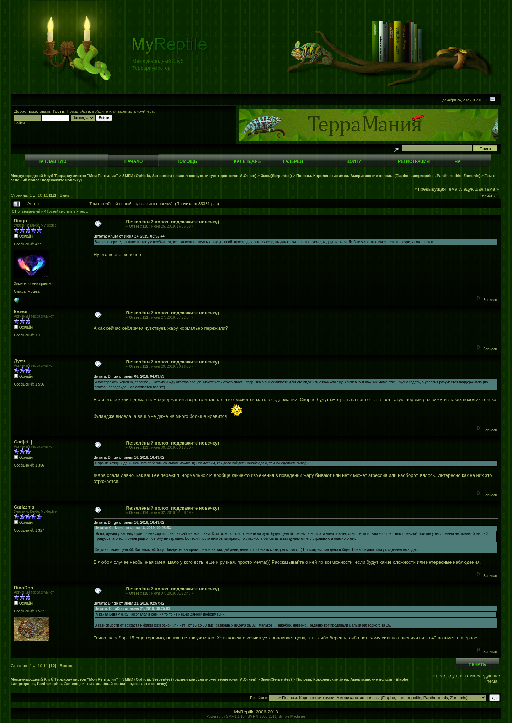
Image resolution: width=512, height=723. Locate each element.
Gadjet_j (23, 442)
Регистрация (414, 161)
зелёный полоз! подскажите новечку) (46, 180)
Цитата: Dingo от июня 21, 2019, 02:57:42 (129, 603)
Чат (459, 161)
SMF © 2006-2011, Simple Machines (276, 716)
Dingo (20, 220)
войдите (100, 111)
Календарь (247, 161)
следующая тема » (479, 189)
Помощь (186, 161)
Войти (354, 161)
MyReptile (244, 711)
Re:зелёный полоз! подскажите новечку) (172, 221)
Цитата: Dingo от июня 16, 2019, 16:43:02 (129, 457)
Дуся (19, 360)
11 (45, 195)
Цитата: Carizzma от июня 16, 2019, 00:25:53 (133, 528)
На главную (52, 161)
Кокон (20, 311)
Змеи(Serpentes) (276, 176)
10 (40, 195)
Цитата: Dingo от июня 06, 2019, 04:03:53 (129, 376)
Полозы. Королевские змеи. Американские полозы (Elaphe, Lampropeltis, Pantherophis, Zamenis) (388, 176)
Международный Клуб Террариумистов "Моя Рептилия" (64, 176)
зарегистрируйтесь (135, 111)
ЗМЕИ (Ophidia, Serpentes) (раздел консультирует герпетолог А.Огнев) (189, 176)
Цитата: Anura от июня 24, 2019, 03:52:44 (129, 236)
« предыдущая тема (435, 189)
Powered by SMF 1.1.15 (226, 716)
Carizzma (24, 507)
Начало (133, 161)
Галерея (293, 161)
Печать (488, 196)
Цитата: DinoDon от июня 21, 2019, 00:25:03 (132, 609)
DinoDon (23, 587)
